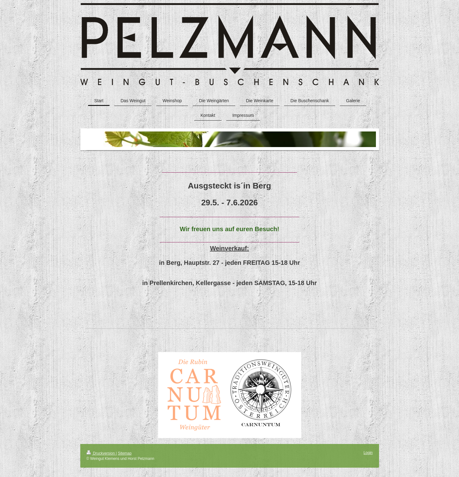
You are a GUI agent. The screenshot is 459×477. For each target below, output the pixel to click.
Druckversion (101, 453)
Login (367, 453)
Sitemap (125, 453)
